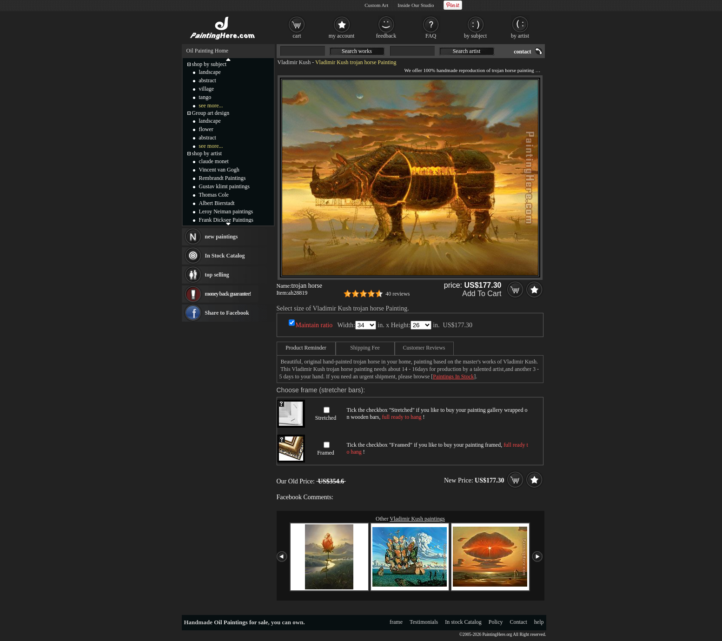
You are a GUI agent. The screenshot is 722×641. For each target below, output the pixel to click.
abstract (207, 80)
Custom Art (376, 5)
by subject (475, 36)
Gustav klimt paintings (224, 186)
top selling (217, 274)
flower (206, 129)
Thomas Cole (214, 195)
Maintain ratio (314, 325)
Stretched (325, 418)
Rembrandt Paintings (222, 178)
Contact (518, 622)
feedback (386, 36)
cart (297, 36)
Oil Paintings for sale (241, 622)
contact (522, 51)
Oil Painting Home (207, 50)
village (206, 89)
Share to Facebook (227, 313)
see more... (211, 105)
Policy (496, 622)
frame (396, 622)
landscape (210, 72)
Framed (325, 452)
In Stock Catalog (225, 255)
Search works (357, 51)
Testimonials (424, 622)
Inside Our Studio (415, 5)
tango (205, 97)
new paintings (221, 236)
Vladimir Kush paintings (417, 518)
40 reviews (397, 294)
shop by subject (209, 64)
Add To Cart (481, 293)
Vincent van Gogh (219, 169)
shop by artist (207, 153)
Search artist (467, 51)
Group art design (211, 113)
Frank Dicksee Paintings (226, 220)
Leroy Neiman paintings (226, 211)
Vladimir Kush (294, 62)
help (539, 622)
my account (342, 36)
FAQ (430, 36)
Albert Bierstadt (217, 203)
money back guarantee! (228, 294)
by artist (520, 36)
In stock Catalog (463, 622)
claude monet (214, 161)
